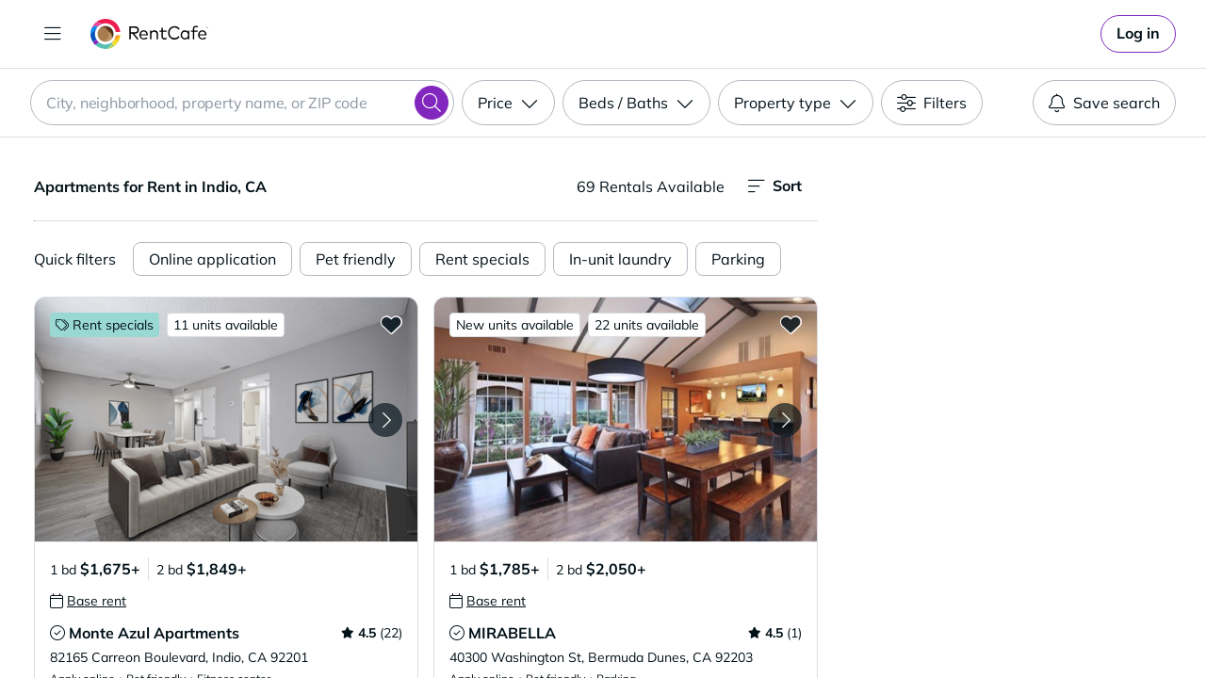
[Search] (431, 103)
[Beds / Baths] (636, 102)
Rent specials (482, 259)
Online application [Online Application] (212, 259)
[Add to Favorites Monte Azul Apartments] (391, 324)
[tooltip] (88, 600)
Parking (738, 259)
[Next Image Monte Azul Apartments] (385, 420)
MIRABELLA (512, 632)
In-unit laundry (620, 259)
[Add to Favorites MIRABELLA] (790, 324)
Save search (1104, 102)
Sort (775, 186)
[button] (226, 419)
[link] (1138, 34)
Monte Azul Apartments (154, 632)
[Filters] (932, 102)
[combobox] (242, 102)
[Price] (508, 102)
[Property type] (795, 102)
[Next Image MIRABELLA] (785, 420)
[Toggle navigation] (52, 33)
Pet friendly (356, 259)
